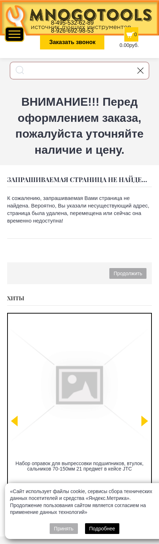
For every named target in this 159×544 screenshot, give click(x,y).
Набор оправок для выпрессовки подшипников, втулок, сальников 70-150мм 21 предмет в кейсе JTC (79, 466)
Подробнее (102, 528)
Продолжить (128, 273)
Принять (64, 528)
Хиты (15, 298)
